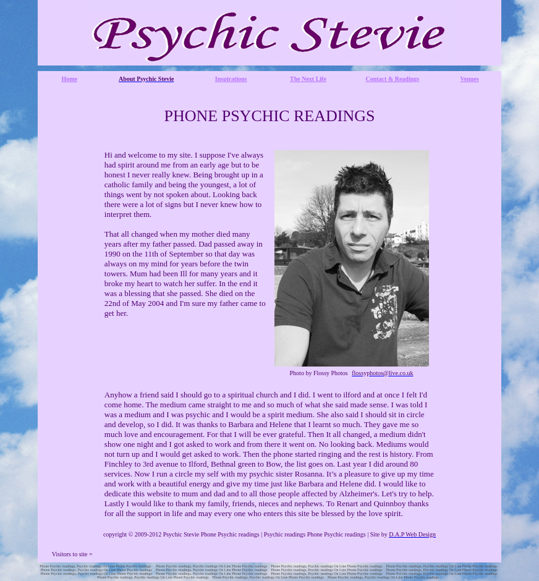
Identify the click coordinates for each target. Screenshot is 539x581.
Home (69, 78)
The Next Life (308, 78)
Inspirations (231, 78)
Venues (469, 78)
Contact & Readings (393, 78)
